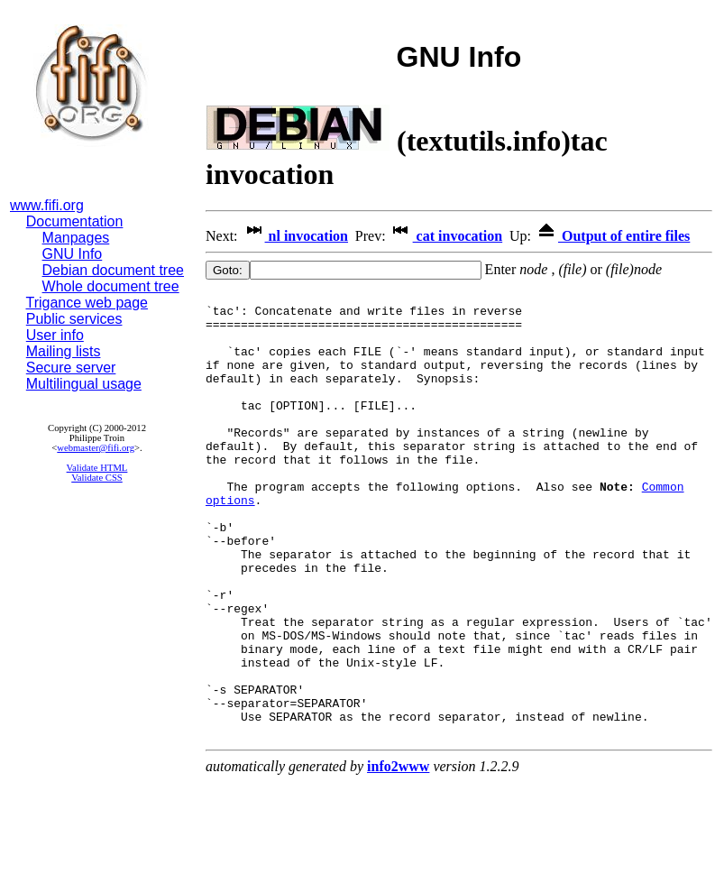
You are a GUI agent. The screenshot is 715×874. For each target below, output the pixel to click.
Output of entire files (612, 236)
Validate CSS (97, 478)
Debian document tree (113, 270)
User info (55, 335)
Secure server (71, 367)
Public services (74, 319)
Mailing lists (63, 351)
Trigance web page (87, 302)
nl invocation (295, 236)
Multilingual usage (84, 383)
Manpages (76, 237)
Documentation (75, 221)
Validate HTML (97, 468)
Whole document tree (110, 286)
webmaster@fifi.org (95, 448)
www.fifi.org (47, 205)
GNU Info (72, 254)
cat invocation (446, 236)
